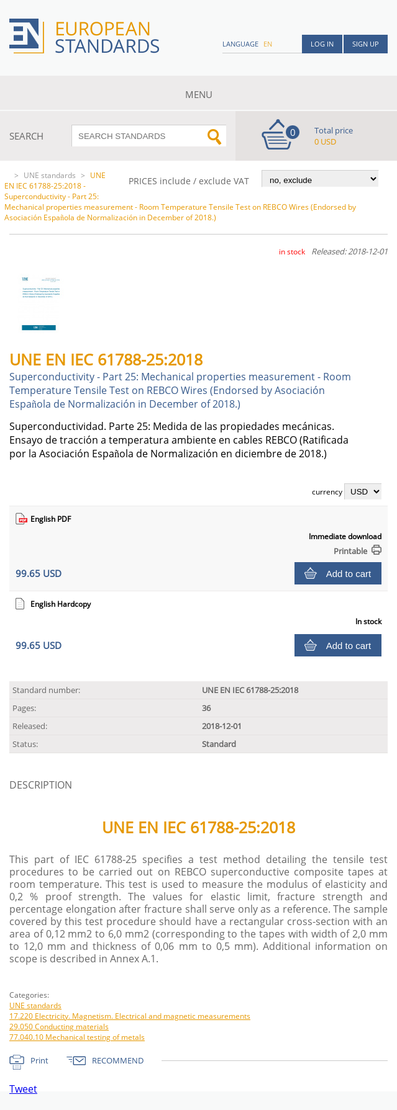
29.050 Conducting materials (59, 1026)
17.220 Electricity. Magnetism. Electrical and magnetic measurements (129, 1016)
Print (39, 1060)
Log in (322, 43)
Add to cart (349, 573)
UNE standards (50, 175)
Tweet (23, 1089)
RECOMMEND (118, 1060)
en (267, 43)
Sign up (365, 43)
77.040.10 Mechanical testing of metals (77, 1037)
